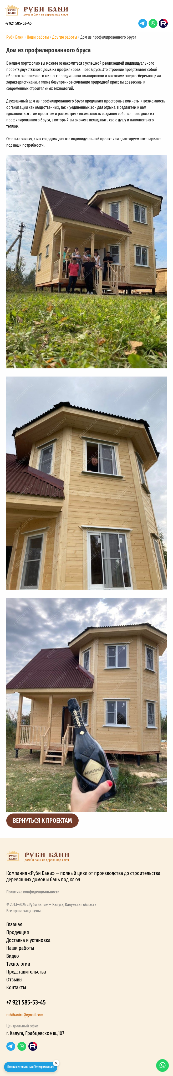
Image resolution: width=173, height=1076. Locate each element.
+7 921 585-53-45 (18, 23)
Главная (14, 924)
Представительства (26, 972)
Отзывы (14, 979)
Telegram (142, 23)
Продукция (17, 932)
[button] (162, 12)
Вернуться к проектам (42, 820)
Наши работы (20, 948)
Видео (12, 956)
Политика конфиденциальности (32, 891)
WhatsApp (153, 23)
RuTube (163, 23)
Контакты (16, 987)
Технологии (18, 964)
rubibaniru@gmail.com (24, 1014)
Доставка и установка (28, 940)
